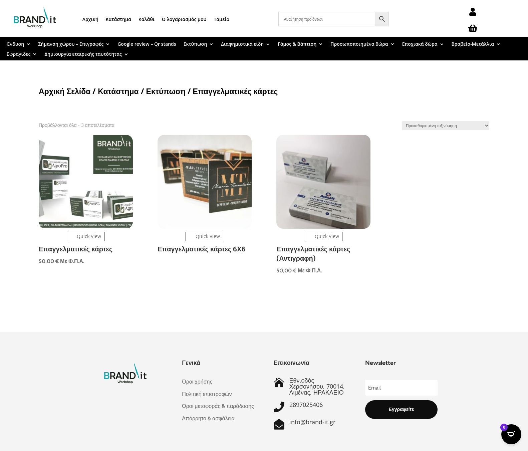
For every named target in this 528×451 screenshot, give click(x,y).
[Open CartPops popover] (511, 434)
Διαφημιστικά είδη (242, 44)
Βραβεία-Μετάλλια (473, 44)
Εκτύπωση (195, 44)
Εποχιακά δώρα (420, 44)
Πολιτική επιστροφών (207, 394)
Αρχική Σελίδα (64, 91)
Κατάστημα (118, 19)
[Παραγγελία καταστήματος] (445, 125)
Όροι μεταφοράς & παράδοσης (218, 406)
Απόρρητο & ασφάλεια (208, 418)
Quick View (85, 236)
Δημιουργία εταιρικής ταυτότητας (82, 54)
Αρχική (90, 19)
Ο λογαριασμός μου (184, 19)
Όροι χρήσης (197, 382)
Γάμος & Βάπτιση (297, 44)
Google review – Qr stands (146, 44)
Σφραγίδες (18, 54)
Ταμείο (221, 19)
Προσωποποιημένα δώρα (359, 44)
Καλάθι (147, 19)
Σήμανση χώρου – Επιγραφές (70, 44)
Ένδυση (15, 44)
